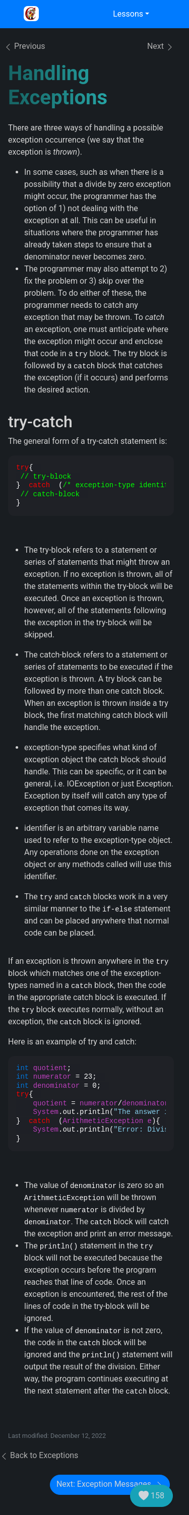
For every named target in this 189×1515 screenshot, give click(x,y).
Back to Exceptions (39, 1455)
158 (151, 1496)
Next (160, 46)
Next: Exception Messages (109, 1484)
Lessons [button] (128, 14)
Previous (24, 46)
